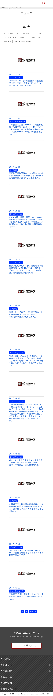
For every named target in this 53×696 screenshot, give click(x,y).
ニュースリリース (40, 33)
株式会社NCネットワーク (15, 4)
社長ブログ (35, 37)
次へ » (33, 611)
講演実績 (7, 41)
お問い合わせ (44, 3)
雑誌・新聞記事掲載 (23, 41)
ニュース (11, 8)
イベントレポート (11, 33)
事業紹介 (7, 671)
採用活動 (23, 37)
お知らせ (25, 33)
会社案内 (7, 665)
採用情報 (27, 683)
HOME (3, 8)
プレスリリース (10, 37)
